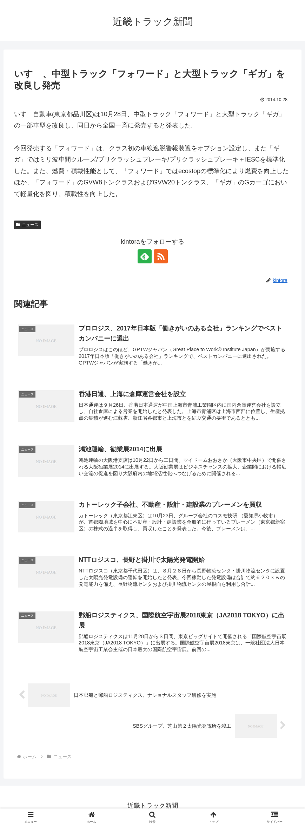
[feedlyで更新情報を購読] (145, 256)
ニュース (27, 224)
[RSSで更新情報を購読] (161, 256)
